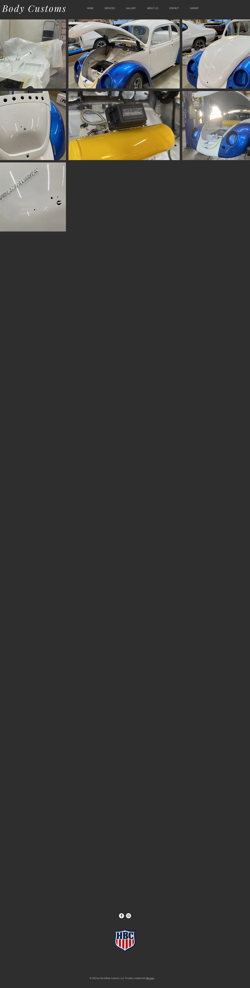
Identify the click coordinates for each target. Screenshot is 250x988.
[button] (124, 54)
